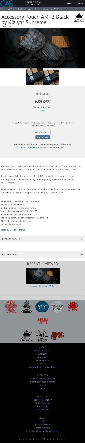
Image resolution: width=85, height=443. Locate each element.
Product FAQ (42, 406)
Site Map (42, 363)
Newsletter (42, 357)
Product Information (42, 399)
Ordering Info (42, 360)
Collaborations (42, 409)
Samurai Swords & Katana (42, 378)
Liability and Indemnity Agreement (42, 431)
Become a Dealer (42, 424)
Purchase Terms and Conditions (42, 367)
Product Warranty (42, 403)
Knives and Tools (8, 9)
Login (42, 421)
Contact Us (42, 353)
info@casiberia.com (29, 147)
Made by (13, 229)
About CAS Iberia (42, 350)
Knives (42, 385)
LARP (42, 388)
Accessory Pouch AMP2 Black (43, 285)
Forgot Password (42, 427)
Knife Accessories (26, 9)
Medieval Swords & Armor (42, 381)
